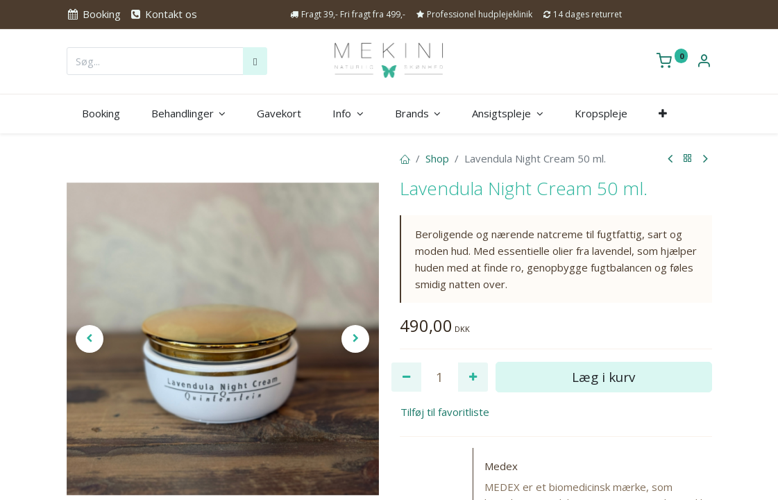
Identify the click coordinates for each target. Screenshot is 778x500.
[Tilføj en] (473, 377)
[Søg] (255, 61)
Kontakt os (163, 14)
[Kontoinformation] (703, 62)
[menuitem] (101, 113)
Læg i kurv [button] (603, 376)
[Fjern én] (406, 377)
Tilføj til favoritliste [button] (444, 412)
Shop (437, 158)
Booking (94, 14)
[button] (662, 113)
